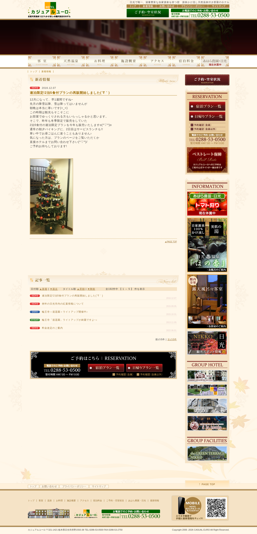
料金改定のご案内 (52, 328)
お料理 (59, 500)
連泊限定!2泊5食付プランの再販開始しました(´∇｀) (72, 295)
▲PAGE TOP (171, 242)
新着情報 (46, 71)
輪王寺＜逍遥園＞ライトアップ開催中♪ (65, 311)
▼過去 (54, 289)
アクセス (84, 500)
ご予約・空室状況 (115, 500)
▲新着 (43, 289)
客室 (41, 500)
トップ (33, 71)
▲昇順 (81, 289)
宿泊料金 (97, 500)
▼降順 (91, 289)
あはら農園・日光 (137, 500)
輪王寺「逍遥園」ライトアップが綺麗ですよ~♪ (69, 319)
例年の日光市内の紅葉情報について (63, 303)
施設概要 (71, 500)
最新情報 (154, 500)
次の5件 (172, 339)
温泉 (49, 500)
